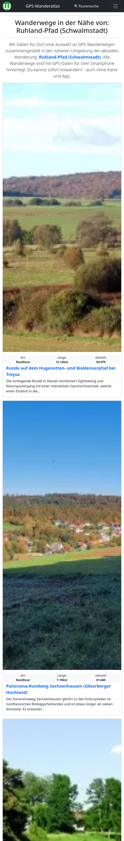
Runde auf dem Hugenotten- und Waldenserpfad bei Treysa (60, 371)
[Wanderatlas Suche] (86, 6)
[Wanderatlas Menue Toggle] (115, 6)
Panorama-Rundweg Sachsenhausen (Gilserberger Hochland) (58, 689)
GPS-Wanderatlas (43, 6)
